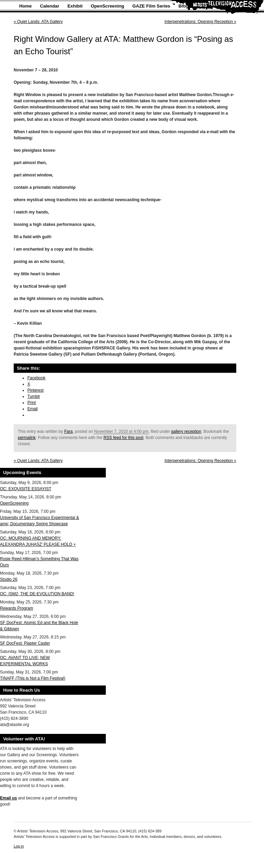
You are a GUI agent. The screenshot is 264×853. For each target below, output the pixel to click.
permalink (27, 437)
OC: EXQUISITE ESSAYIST (25, 488)
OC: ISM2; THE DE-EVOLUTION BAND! (37, 593)
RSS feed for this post (123, 437)
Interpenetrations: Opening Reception (201, 21)
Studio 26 (8, 579)
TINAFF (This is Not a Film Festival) (32, 678)
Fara (68, 431)
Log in (19, 846)
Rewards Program (16, 608)
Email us (8, 798)
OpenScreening (107, 6)
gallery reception (186, 431)
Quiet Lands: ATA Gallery (38, 21)
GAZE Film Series (152, 6)
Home (25, 6)
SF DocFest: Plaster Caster (25, 643)
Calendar (49, 6)
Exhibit (75, 6)
